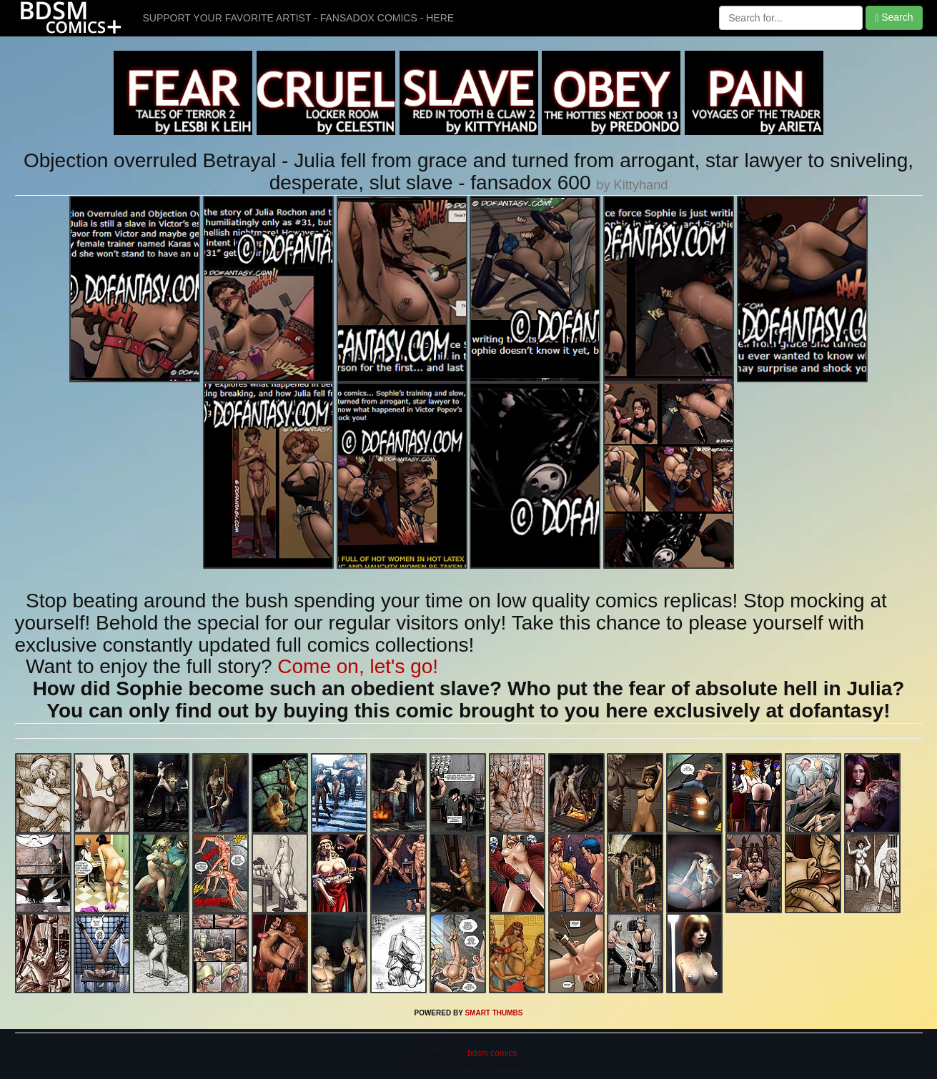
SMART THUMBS (493, 1013)
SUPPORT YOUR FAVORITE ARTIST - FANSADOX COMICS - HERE (299, 18)
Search (894, 17)
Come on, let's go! (357, 666)
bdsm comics (491, 1053)
